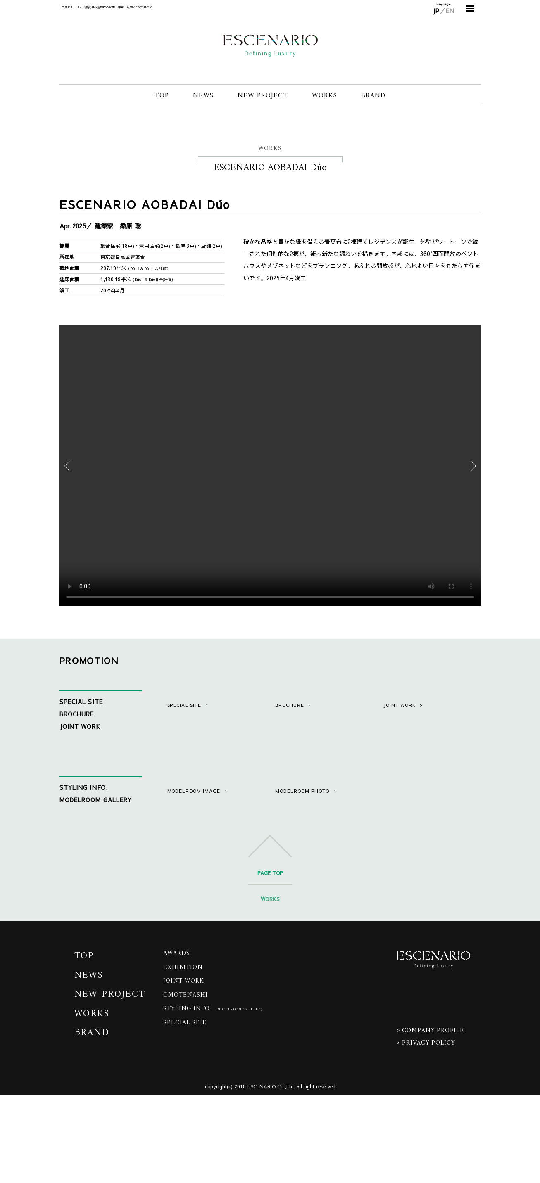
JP (436, 11)
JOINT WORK (79, 726)
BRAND (373, 96)
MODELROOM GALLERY (95, 838)
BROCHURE (76, 714)
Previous (67, 465)
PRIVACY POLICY (428, 1131)
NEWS (203, 96)
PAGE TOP (270, 960)
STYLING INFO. (83, 825)
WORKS (324, 96)
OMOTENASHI (185, 1083)
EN (450, 11)
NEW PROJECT (263, 96)
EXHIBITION (183, 1055)
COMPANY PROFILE (433, 1119)
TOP (162, 96)
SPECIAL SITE (81, 701)
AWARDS (176, 1042)
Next (473, 465)
